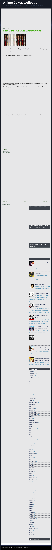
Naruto (30, 475)
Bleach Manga (32, 387)
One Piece (31, 483)
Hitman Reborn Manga (34, 432)
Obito (30, 481)
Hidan (30, 424)
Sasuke (31, 504)
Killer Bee (31, 451)
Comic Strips (32, 396)
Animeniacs (31, 375)
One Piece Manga (33, 485)
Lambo (30, 455)
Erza (30, 406)
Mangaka (31, 471)
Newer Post (5, 201)
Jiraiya (30, 445)
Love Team (31, 457)
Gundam (31, 418)
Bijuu (30, 383)
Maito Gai (31, 465)
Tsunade (31, 526)
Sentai (30, 506)
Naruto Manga (32, 477)
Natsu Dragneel (32, 479)
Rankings (31, 498)
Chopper (31, 394)
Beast (30, 381)
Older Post (45, 201)
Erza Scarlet (32, 408)
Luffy (30, 463)
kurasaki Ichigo (32, 453)
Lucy (30, 459)
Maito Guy (31, 467)
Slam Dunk (8, 150)
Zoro (30, 536)
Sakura (30, 502)
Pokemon (31, 494)
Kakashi (31, 447)
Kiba (30, 449)
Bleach (30, 385)
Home (25, 201)
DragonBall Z (32, 404)
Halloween (31, 420)
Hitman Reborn (32, 428)
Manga (30, 469)
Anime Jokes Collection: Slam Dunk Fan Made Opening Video (20, 547)
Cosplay (31, 400)
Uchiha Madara (32, 528)
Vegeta (30, 530)
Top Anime (31, 522)
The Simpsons (32, 518)
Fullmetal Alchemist (33, 414)
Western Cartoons (33, 534)
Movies (30, 473)
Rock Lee (31, 500)
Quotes (31, 496)
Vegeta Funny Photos (39, 284)
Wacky (30, 532)
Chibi (30, 392)
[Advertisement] (25, 18)
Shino (30, 510)
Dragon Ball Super (33, 402)
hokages (31, 434)
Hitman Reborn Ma (33, 430)
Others (30, 492)
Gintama (31, 416)
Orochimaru (31, 489)
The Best (31, 516)
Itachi (30, 441)
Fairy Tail (31, 410)
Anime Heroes (32, 373)
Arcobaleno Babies (33, 377)
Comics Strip (32, 398)
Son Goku (31, 514)
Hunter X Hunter (32, 438)
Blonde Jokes (32, 390)
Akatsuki (31, 371)
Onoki (30, 487)
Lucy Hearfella (32, 461)
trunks (30, 524)
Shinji (30, 508)
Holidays (31, 436)
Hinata (30, 426)
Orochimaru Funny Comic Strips (41, 293)
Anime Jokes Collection (21, 2)
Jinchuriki (31, 443)
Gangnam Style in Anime (40, 273)
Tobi (30, 520)
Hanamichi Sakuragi (33, 422)
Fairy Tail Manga (32, 412)
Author (30, 379)
